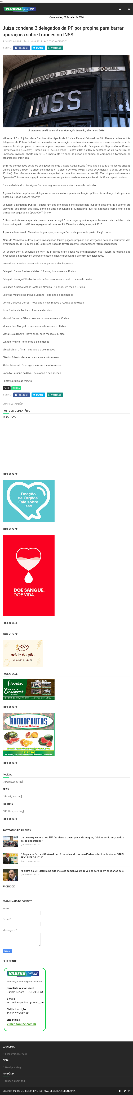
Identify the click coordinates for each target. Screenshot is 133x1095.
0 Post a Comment (56, 41)
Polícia (16, 388)
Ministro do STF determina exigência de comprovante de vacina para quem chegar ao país (72, 871)
